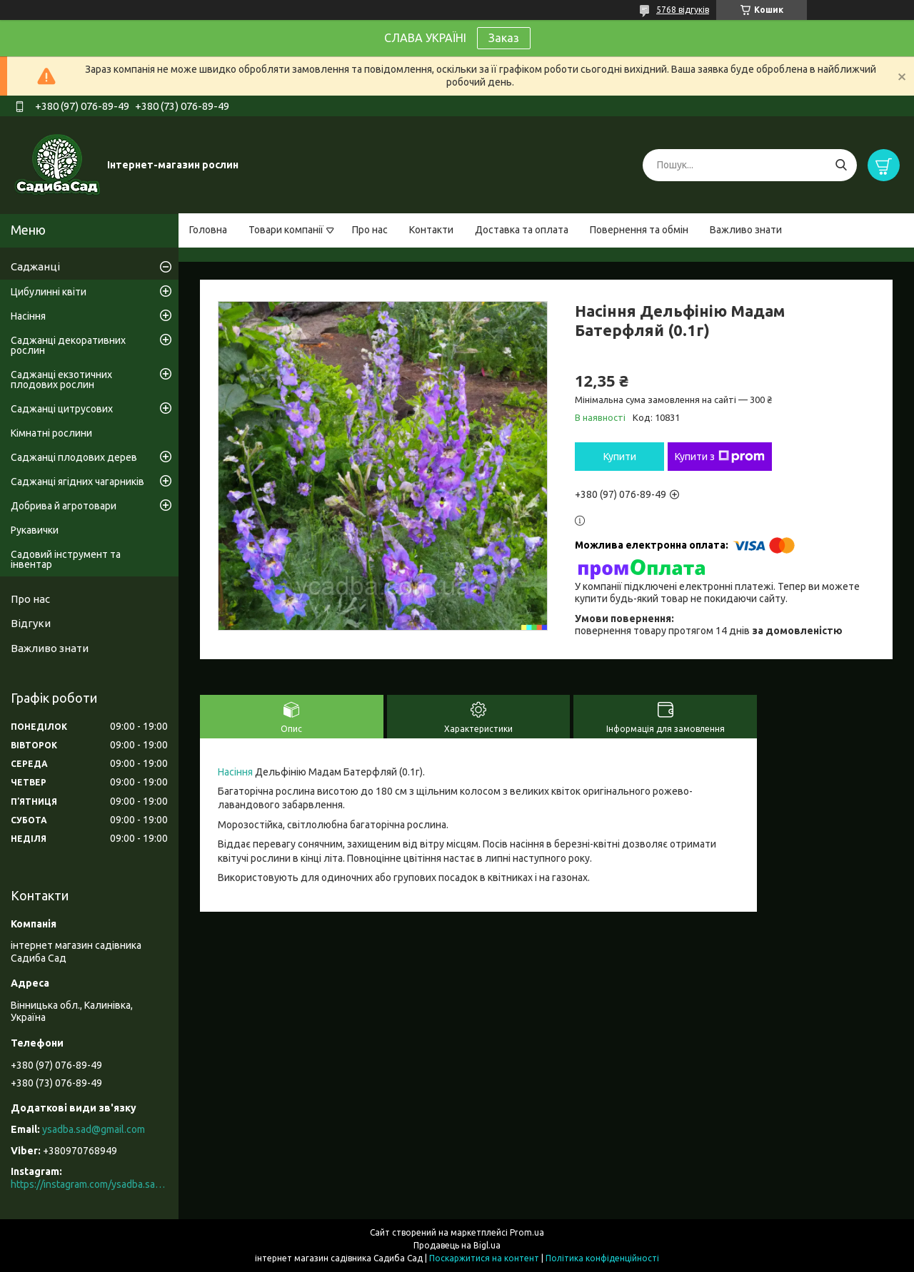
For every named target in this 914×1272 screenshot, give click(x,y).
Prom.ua (527, 1232)
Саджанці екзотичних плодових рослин (61, 379)
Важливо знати (746, 229)
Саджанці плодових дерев (74, 457)
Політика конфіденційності (602, 1258)
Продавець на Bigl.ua (457, 1245)
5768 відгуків (682, 9)
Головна (208, 229)
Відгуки (31, 623)
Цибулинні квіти (48, 291)
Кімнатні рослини (51, 433)
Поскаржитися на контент (484, 1258)
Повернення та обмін (639, 229)
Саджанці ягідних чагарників (77, 481)
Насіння (235, 772)
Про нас (370, 229)
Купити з (720, 456)
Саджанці (35, 266)
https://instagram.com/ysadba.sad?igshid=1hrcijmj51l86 (89, 1184)
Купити (619, 456)
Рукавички (35, 530)
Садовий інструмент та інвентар (66, 559)
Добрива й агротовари (63, 506)
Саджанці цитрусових (62, 408)
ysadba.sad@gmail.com (93, 1129)
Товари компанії (285, 229)
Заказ (503, 37)
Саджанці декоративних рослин (68, 345)
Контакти (431, 229)
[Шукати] (841, 165)
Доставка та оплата (521, 229)
